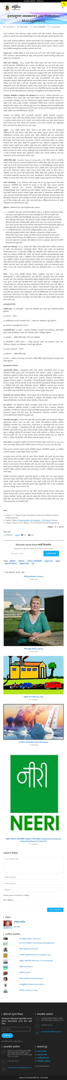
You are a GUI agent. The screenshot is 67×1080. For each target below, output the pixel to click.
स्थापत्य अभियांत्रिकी (39, 27)
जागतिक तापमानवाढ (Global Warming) (33, 742)
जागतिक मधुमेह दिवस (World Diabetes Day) (35, 955)
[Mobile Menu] (63, 7)
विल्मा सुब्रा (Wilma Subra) (33, 649)
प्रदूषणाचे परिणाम (11, 563)
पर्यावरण (21, 561)
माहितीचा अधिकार (44, 1059)
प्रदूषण (58, 561)
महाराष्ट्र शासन (42, 1053)
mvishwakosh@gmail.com (51, 1030)
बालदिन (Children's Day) (28, 990)
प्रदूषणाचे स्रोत (24, 563)
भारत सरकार (42, 1049)
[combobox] (64, 4)
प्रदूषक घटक (48, 561)
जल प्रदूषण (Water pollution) (30, 938)
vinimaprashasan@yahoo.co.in (19, 1066)
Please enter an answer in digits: (16, 895)
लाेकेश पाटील (24, 27)
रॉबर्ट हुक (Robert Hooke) (33, 576)
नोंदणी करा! (7, 1034)
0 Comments (55, 27)
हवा (33, 563)
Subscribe (51, 553)
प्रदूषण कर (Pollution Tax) (33, 697)
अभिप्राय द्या (40, 1)
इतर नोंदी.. (17, 927)
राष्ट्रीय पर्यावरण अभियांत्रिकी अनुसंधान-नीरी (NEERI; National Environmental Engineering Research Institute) (33, 840)
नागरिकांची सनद (43, 1056)
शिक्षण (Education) (26, 966)
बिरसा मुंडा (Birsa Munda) (28, 949)
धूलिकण (13, 561)
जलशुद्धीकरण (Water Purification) (31, 984)
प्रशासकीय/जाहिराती (29, 1)
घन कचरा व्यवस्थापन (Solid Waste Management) (36, 943)
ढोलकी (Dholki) (25, 972)
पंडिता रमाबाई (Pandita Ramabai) (31, 978)
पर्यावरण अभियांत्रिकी (34, 561)
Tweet (17, 535)
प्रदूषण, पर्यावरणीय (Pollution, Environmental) (36, 960)
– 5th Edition (34, 520)
